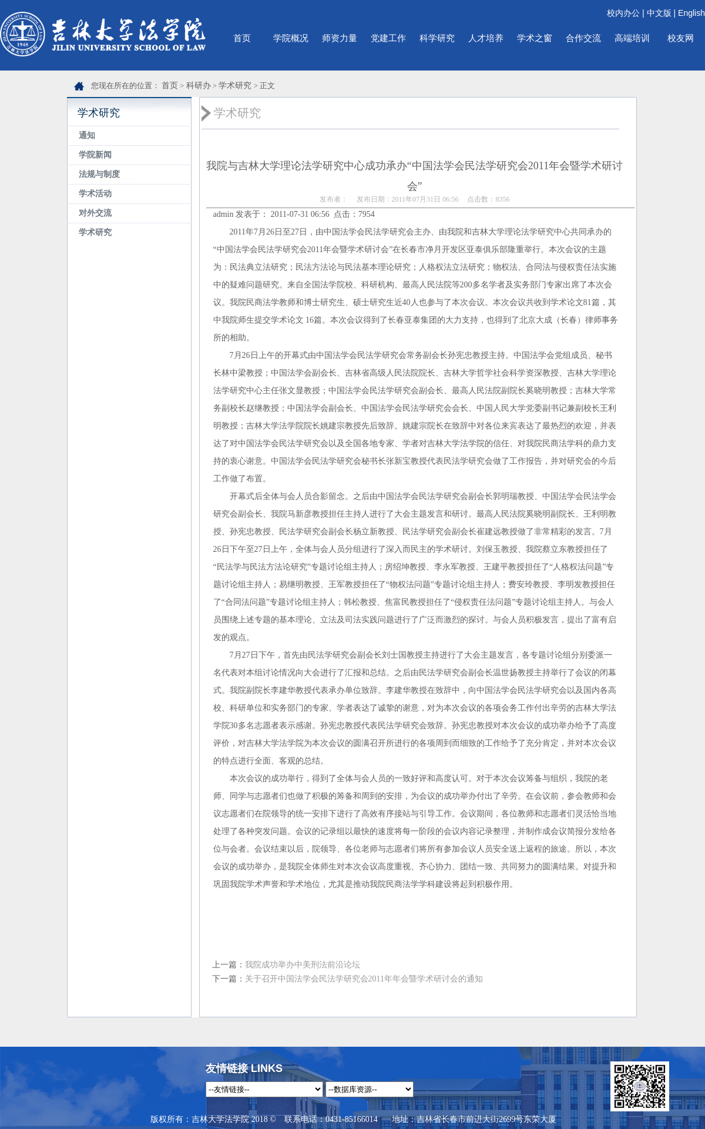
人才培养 (485, 38)
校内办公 (623, 13)
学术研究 (235, 85)
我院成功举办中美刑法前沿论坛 (302, 964)
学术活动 (95, 193)
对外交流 (95, 213)
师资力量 (339, 38)
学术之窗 (534, 38)
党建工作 (388, 38)
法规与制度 (99, 174)
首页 (242, 38)
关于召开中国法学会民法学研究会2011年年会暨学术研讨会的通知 (364, 978)
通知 (87, 135)
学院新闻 (95, 154)
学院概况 (290, 38)
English (691, 13)
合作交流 (583, 38)
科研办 (198, 85)
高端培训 (632, 38)
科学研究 (437, 38)
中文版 (659, 13)
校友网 (680, 38)
